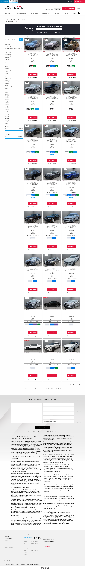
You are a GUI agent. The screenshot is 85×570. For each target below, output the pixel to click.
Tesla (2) (7, 83)
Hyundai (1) (7, 73)
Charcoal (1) (7, 118)
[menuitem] (8, 13)
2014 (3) (7, 111)
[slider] (22, 130)
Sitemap (17, 564)
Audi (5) (6, 66)
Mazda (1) (7, 75)
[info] (26, 413)
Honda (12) (7, 65)
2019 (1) (7, 104)
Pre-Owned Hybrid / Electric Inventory (13, 48)
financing (39, 451)
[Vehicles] (49, 29)
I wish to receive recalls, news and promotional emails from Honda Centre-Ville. (43, 424)
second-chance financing (24, 452)
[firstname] (58, 405)
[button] (4, 1)
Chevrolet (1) (8, 70)
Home (5, 16)
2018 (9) (7, 106)
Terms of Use (22, 564)
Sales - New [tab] (37, 537)
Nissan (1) (7, 76)
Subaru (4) (7, 81)
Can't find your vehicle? (58, 32)
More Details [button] (33, 74)
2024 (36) (7, 96)
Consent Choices (36, 564)
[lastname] (58, 409)
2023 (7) (7, 97)
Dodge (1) (7, 71)
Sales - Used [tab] (37, 538)
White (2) (7, 120)
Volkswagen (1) (8, 86)
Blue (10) (7, 123)
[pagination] (77, 384)
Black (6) (7, 116)
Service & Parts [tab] (28, 537)
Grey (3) (6, 121)
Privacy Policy (54, 431)
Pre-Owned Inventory (14, 46)
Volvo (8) (7, 88)
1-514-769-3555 (57, 8)
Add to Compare (33, 77)
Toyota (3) (7, 85)
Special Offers (34, 13)
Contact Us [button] (47, 546)
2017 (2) (7, 107)
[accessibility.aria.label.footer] (45, 568)
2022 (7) (7, 99)
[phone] (58, 413)
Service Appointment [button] (69, 8)
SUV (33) (7, 59)
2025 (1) (7, 94)
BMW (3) (7, 68)
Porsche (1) (7, 80)
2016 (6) (7, 109)
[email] (58, 417)
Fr (79, 8)
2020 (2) (7, 102)
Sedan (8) (7, 57)
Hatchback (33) (8, 54)
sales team (22, 477)
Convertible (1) (8, 56)
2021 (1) (7, 101)
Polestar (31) (8, 78)
